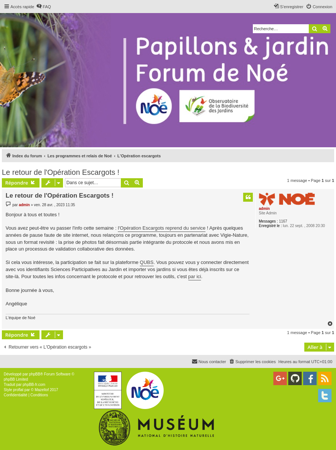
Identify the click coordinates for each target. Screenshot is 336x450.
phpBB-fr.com (34, 385)
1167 (283, 221)
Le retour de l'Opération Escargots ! (60, 172)
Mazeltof (42, 390)
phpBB (34, 374)
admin (264, 209)
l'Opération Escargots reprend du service (161, 228)
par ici (194, 276)
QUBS (147, 262)
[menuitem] (43, 6)
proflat (18, 390)
